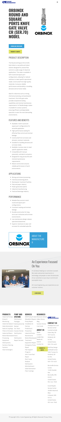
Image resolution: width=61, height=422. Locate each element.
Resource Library (42, 317)
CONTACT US (52, 323)
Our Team (17, 328)
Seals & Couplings (7, 328)
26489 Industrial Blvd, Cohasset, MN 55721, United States (53, 395)
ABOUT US (40, 330)
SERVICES (28, 314)
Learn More (40, 293)
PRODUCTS (6, 314)
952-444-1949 (52, 382)
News (38, 332)
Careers (39, 335)
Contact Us (40, 344)
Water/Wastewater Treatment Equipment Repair (31, 340)
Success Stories (18, 331)
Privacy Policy (48, 417)
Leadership (40, 337)
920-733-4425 (52, 344)
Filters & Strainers (8, 331)
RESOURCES (41, 314)
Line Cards (40, 326)
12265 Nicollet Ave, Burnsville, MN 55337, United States (52, 375)
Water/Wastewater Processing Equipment (8, 338)
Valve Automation (30, 368)
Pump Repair (29, 321)
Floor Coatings (29, 371)
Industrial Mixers (7, 333)
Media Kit (39, 339)
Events (39, 342)
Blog (38, 321)
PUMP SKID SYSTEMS (18, 315)
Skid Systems (6, 343)
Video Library (41, 319)
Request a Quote (42, 349)
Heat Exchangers (7, 350)
